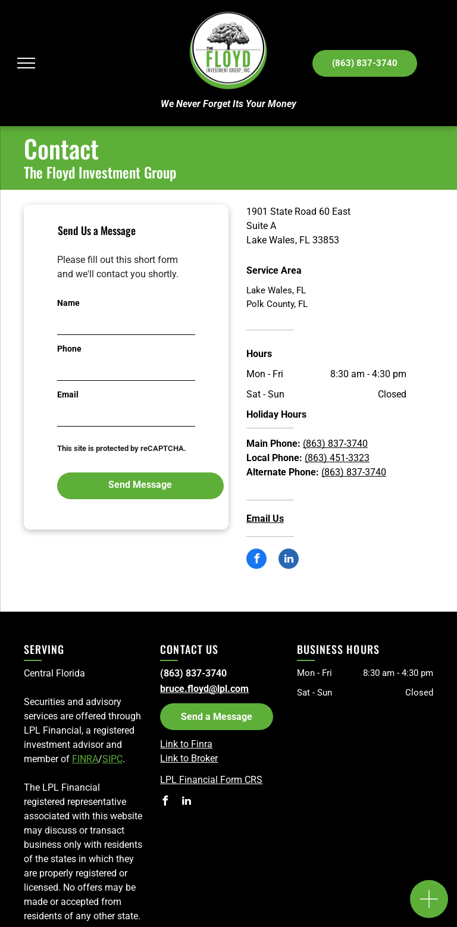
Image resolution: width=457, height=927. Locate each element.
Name (68, 303)
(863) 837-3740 (335, 443)
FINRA (85, 759)
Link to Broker (189, 758)
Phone (69, 348)
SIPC (112, 759)
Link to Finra (186, 744)
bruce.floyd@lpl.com (204, 688)
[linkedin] (288, 560)
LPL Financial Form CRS (211, 779)
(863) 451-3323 (337, 458)
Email (68, 394)
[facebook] (256, 560)
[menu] (26, 63)
